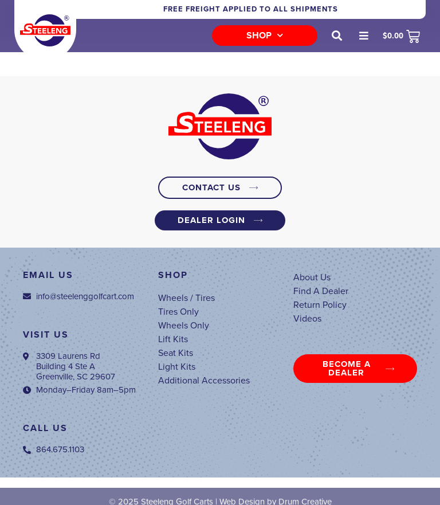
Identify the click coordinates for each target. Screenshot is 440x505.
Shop (264, 35)
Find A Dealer (320, 291)
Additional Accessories (204, 380)
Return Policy (320, 305)
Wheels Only (183, 325)
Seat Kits (175, 353)
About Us (312, 277)
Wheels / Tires (186, 298)
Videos (307, 318)
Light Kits (176, 367)
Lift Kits (173, 339)
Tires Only (178, 312)
